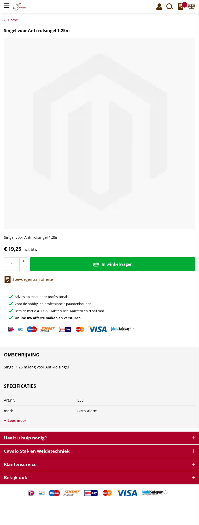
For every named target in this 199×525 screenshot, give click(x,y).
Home (13, 19)
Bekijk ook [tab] (15, 477)
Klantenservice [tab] (20, 464)
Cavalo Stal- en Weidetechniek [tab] (37, 451)
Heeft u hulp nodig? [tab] (25, 438)
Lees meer (17, 420)
